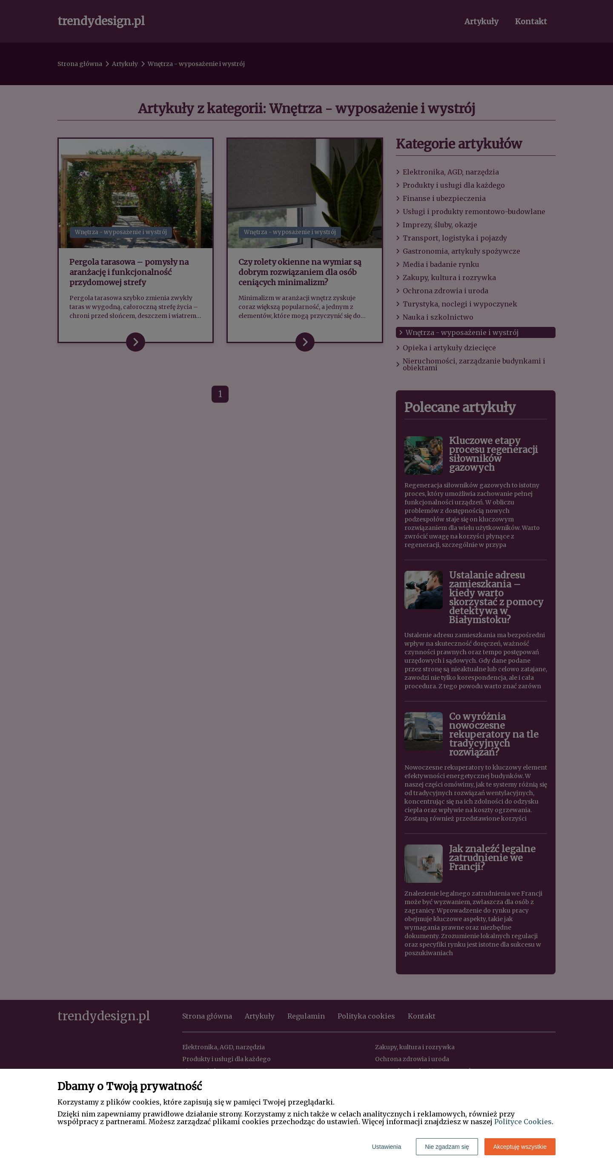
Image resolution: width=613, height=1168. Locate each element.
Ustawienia (386, 1146)
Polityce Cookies (523, 1121)
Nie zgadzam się (447, 1146)
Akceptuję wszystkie (520, 1146)
